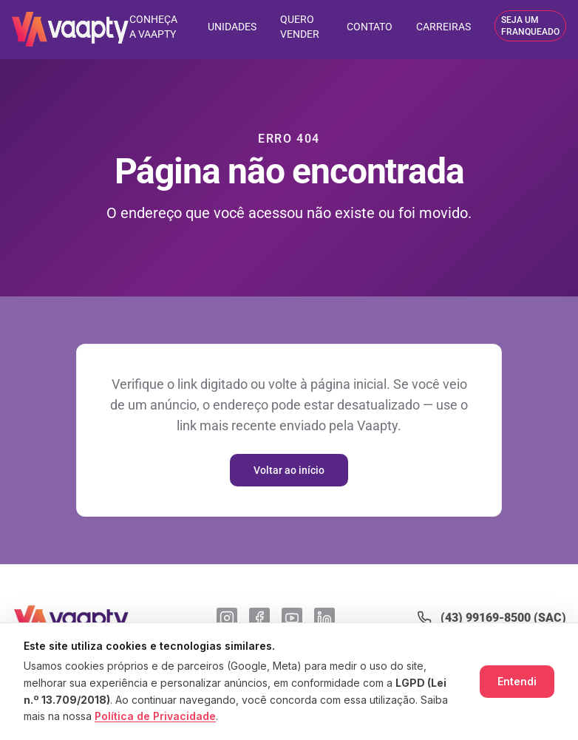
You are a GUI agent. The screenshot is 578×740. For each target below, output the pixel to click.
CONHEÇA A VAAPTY (153, 26)
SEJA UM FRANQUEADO (530, 26)
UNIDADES (232, 27)
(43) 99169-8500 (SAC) (503, 618)
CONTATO (369, 27)
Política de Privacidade (155, 716)
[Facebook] (259, 618)
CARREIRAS (443, 27)
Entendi (517, 681)
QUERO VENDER (299, 26)
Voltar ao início (289, 470)
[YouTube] (292, 618)
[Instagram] (227, 618)
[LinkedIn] (324, 618)
